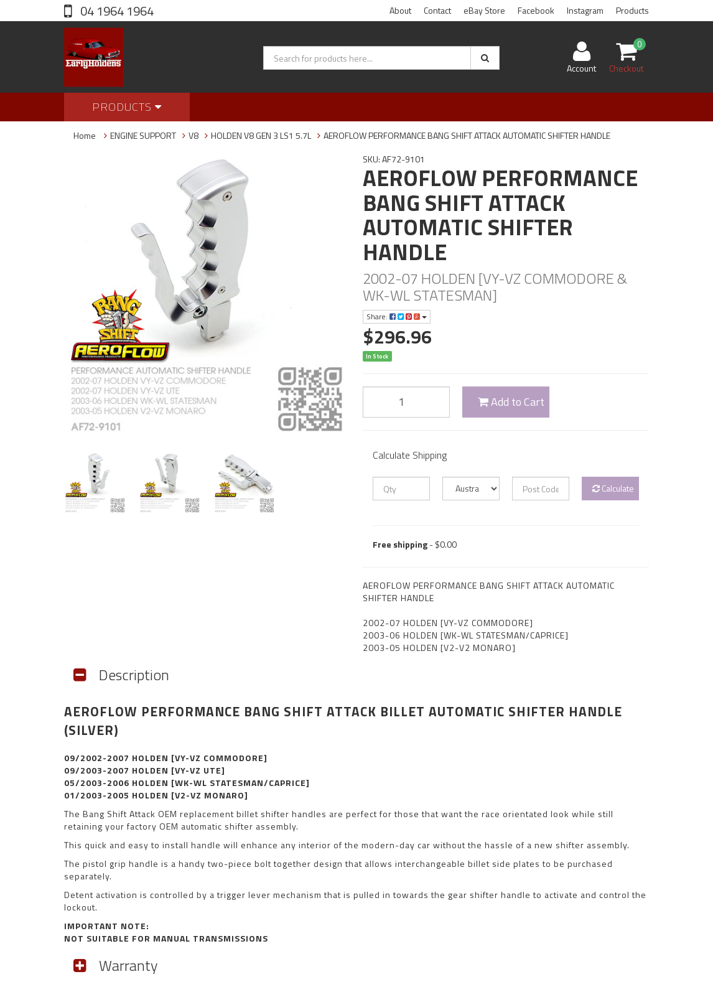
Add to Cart (511, 401)
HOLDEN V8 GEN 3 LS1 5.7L (261, 135)
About (400, 10)
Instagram (585, 10)
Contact (437, 10)
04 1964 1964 (116, 11)
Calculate (613, 488)
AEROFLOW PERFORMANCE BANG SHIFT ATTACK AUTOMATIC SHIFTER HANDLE (467, 135)
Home (84, 135)
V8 (193, 135)
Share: (396, 316)
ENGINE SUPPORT (143, 135)
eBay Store (484, 10)
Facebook (536, 10)
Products (632, 10)
